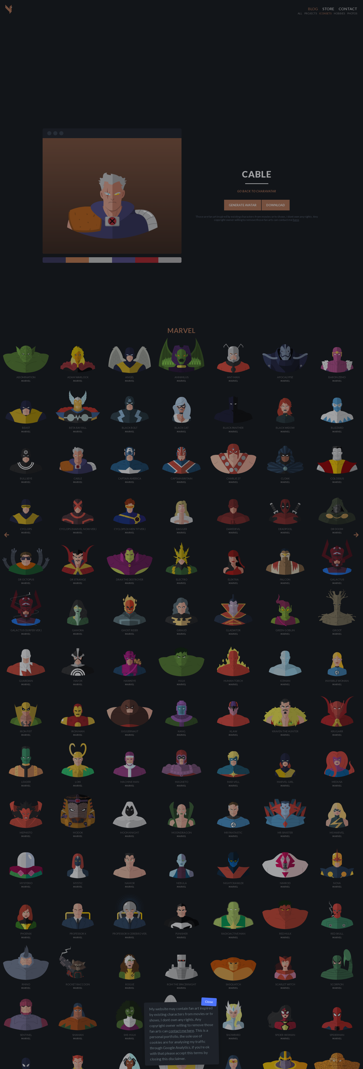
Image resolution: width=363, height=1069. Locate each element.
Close (209, 1002)
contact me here (181, 1030)
